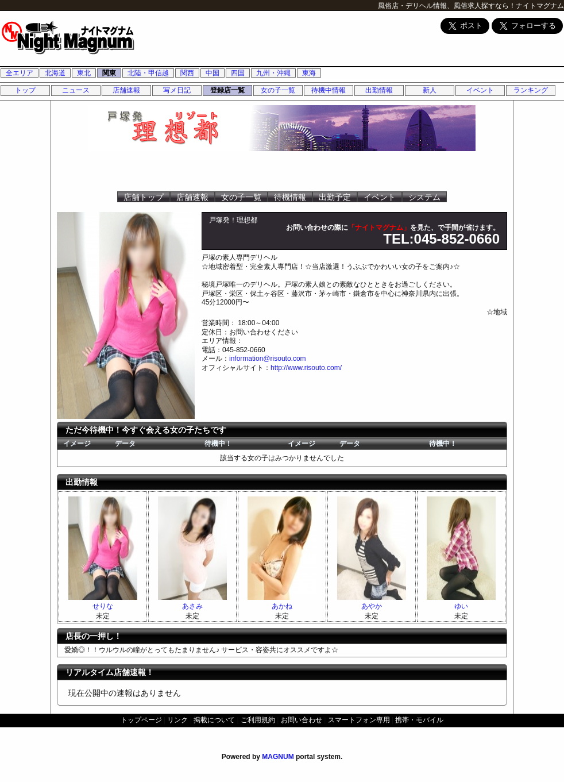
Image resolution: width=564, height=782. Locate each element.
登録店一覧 (227, 90)
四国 (238, 73)
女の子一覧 (278, 90)
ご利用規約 (258, 720)
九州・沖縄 (273, 73)
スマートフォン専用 (359, 720)
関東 (109, 73)
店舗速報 (126, 90)
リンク (177, 720)
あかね (282, 606)
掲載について (214, 720)
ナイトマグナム (540, 6)
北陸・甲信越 (148, 73)
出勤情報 (379, 90)
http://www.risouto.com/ (306, 368)
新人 (429, 90)
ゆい (461, 606)
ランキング (530, 90)
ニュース (76, 90)
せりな (102, 606)
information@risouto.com (267, 359)
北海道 (55, 73)
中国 (212, 73)
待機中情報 (328, 90)
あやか (371, 606)
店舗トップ (143, 197)
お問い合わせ (301, 720)
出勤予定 (335, 197)
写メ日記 (177, 90)
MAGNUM (277, 757)
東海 (309, 73)
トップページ (141, 720)
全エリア (19, 73)
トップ (25, 90)
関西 (187, 73)
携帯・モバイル (419, 720)
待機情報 (290, 197)
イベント (480, 90)
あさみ (192, 606)
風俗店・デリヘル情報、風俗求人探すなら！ (447, 6)
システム (424, 197)
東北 (84, 73)
